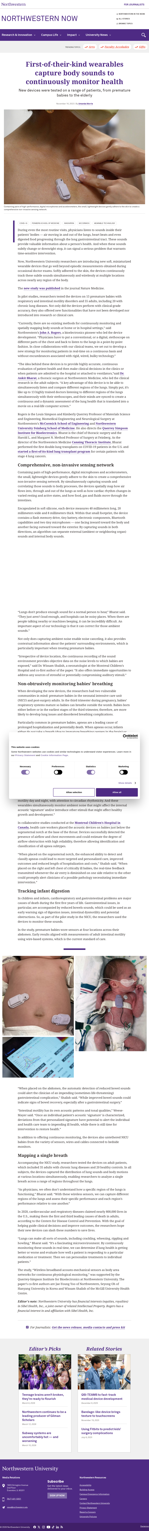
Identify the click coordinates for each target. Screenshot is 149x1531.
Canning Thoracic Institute (91, 442)
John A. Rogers (50, 333)
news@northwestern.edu (17, 1507)
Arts (92, 47)
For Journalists (134, 4)
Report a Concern (88, 1512)
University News (98, 35)
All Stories (124, 19)
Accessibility (85, 1485)
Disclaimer (144, 1526)
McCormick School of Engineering (64, 423)
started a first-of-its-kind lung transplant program (54, 451)
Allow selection (74, 792)
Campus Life (51, 35)
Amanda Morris (85, 104)
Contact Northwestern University (95, 1503)
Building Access (87, 1490)
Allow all (116, 792)
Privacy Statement (88, 1508)
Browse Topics (126, 24)
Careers (83, 1499)
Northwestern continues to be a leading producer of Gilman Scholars (44, 1416)
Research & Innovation (18, 35)
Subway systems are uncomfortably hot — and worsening (40, 1437)
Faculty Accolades (117, 47)
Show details (125, 783)
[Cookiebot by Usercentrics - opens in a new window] (125, 736)
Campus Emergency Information (94, 1494)
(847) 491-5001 (14, 1499)
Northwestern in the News (132, 14)
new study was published (42, 288)
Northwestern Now (39, 19)
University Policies (88, 1517)
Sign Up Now (57, 1495)
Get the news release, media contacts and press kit (88, 1327)
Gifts (142, 47)
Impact (73, 35)
